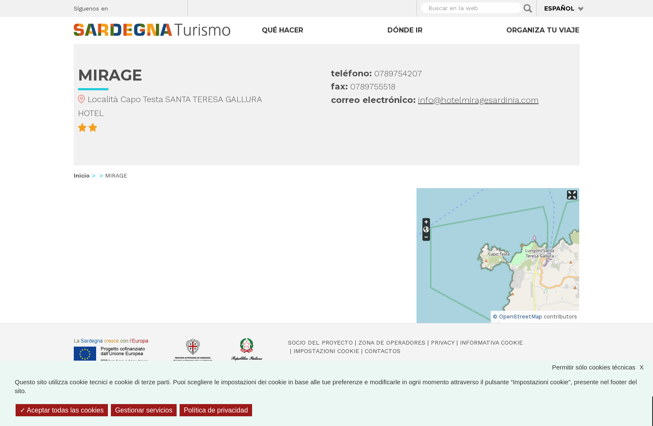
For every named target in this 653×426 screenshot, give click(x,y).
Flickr (163, 7)
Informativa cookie (491, 342)
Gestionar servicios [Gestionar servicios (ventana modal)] (143, 410)
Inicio (82, 175)
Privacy (442, 342)
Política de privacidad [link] (216, 410)
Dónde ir (404, 30)
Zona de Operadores (391, 342)
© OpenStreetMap (517, 316)
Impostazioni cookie (326, 351)
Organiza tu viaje (542, 30)
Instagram (148, 7)
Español (559, 8)
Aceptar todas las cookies (62, 410)
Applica (528, 8)
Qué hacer (282, 30)
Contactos (382, 351)
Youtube (178, 7)
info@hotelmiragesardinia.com (478, 100)
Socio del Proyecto (320, 342)
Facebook (119, 7)
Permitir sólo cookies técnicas (602, 367)
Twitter (134, 7)
